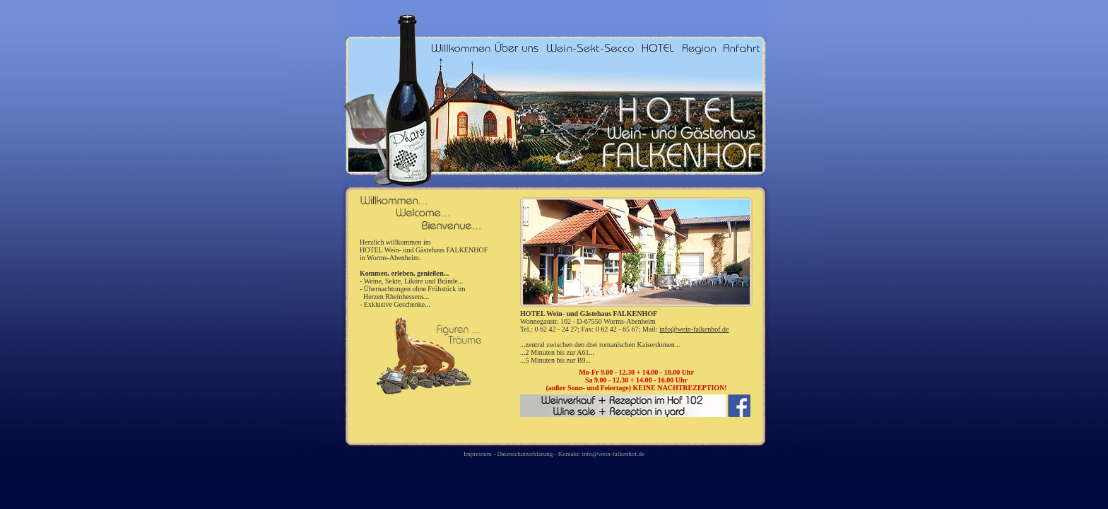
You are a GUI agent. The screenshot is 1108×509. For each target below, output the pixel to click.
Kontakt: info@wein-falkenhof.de (601, 453)
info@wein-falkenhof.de (694, 329)
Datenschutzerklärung (525, 453)
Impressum (478, 453)
